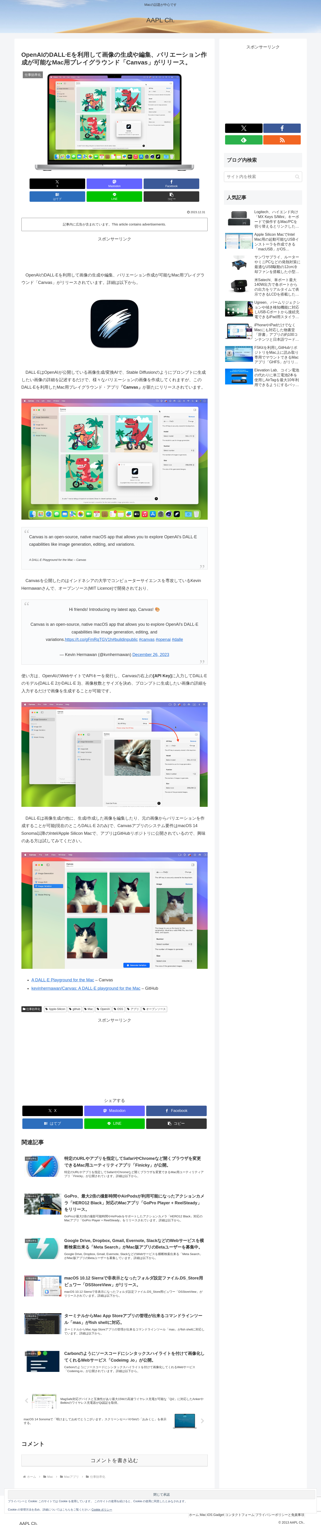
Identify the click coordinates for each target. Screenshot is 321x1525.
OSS (118, 996)
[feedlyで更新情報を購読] (244, 140)
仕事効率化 (32, 996)
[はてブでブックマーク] (130, 183)
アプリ (133, 996)
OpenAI (103, 996)
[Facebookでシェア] (99, 183)
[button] (192, 183)
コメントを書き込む (114, 1456)
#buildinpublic (125, 626)
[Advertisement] (114, 240)
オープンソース (154, 996)
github (74, 996)
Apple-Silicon (55, 996)
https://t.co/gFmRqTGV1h (88, 626)
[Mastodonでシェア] (67, 183)
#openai (163, 626)
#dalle (177, 626)
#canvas (147, 626)
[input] (263, 177)
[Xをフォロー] (244, 128)
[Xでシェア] (36, 183)
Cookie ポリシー (101, 1509)
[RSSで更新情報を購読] (282, 140)
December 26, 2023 (150, 642)
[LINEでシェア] (161, 183)
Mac (88, 996)
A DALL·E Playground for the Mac (62, 967)
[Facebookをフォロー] (282, 128)
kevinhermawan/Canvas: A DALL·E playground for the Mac (85, 975)
